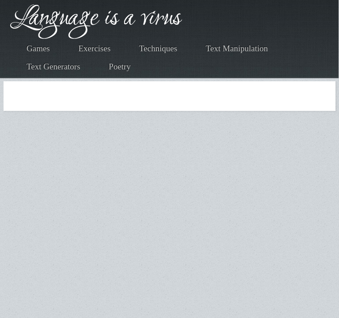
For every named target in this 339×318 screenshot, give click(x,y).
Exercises (95, 48)
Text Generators (53, 66)
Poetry (120, 66)
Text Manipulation (237, 48)
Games (38, 48)
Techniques (158, 48)
